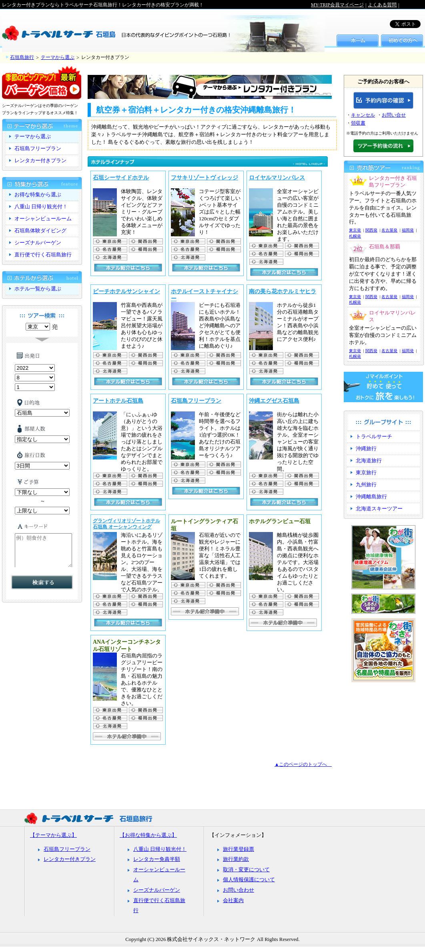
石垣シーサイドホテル (121, 178)
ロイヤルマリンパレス (277, 178)
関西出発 (145, 241)
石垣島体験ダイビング (40, 231)
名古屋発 (110, 249)
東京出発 (110, 241)
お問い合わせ (238, 890)
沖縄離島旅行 (371, 497)
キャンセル (363, 115)
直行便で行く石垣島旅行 (43, 255)
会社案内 (233, 900)
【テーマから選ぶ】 (53, 835)
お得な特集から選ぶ (37, 194)
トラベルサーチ (374, 436)
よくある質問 (382, 5)
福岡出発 (145, 249)
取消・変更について (246, 869)
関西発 (371, 230)
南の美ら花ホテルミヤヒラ (282, 291)
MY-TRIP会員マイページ (337, 5)
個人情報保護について (249, 880)
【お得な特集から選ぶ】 (148, 835)
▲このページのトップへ (303, 764)
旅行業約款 (236, 859)
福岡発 (408, 230)
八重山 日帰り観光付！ (41, 207)
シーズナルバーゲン (37, 243)
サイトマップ (325, 11)
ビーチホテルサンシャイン (126, 291)
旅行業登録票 (238, 849)
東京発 (355, 230)
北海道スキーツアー (379, 509)
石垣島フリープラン (196, 401)
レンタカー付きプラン (40, 160)
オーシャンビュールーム (43, 219)
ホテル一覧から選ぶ (37, 289)
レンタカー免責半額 (156, 859)
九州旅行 (366, 485)
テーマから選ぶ (57, 57)
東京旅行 (366, 473)
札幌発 (110, 257)
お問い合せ (394, 115)
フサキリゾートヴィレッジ (204, 178)
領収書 (358, 123)
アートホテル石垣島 (118, 401)
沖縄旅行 (366, 448)
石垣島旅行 (22, 57)
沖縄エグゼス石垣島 (274, 401)
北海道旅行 (369, 460)
